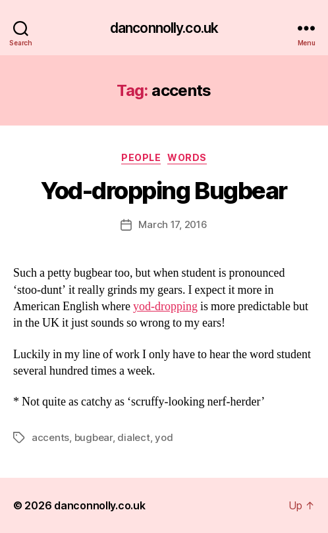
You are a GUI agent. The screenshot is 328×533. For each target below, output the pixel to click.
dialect (133, 437)
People (141, 157)
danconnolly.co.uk (164, 28)
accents (50, 437)
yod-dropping (165, 306)
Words (187, 157)
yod (164, 437)
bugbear (93, 437)
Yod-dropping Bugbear (164, 190)
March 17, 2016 (172, 224)
